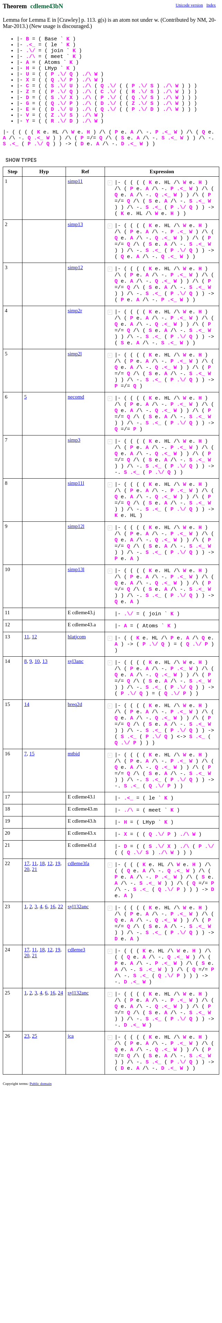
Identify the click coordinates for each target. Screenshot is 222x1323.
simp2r (75, 310)
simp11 (75, 181)
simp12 (75, 267)
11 (26, 636)
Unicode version (189, 5)
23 (26, 1036)
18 (42, 863)
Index (211, 5)
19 (57, 863)
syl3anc (76, 661)
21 (34, 869)
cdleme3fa (78, 863)
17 (26, 863)
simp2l (75, 353)
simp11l (76, 483)
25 (34, 1036)
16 (52, 906)
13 (45, 661)
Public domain (41, 1083)
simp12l (76, 526)
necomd (76, 397)
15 (32, 753)
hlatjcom (77, 636)
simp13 (75, 224)
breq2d (75, 704)
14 (26, 704)
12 (34, 636)
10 (37, 661)
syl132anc (78, 906)
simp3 (74, 440)
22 (60, 906)
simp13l (76, 569)
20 (26, 869)
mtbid (74, 753)
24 (60, 993)
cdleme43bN (46, 6)
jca (71, 1036)
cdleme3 (76, 949)
